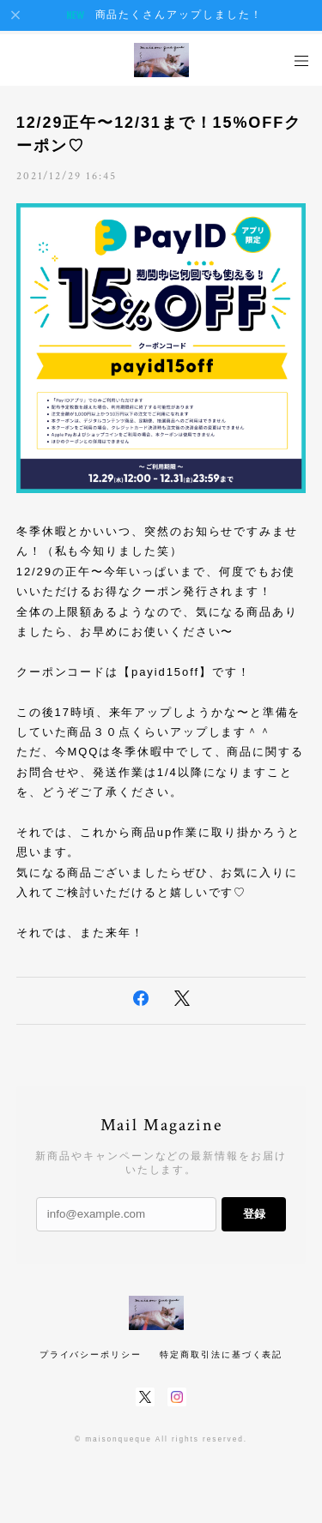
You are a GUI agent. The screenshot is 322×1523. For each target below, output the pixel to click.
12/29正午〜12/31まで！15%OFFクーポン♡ (158, 134)
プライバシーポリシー (90, 1354)
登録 (254, 1213)
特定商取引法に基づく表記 (221, 1354)
